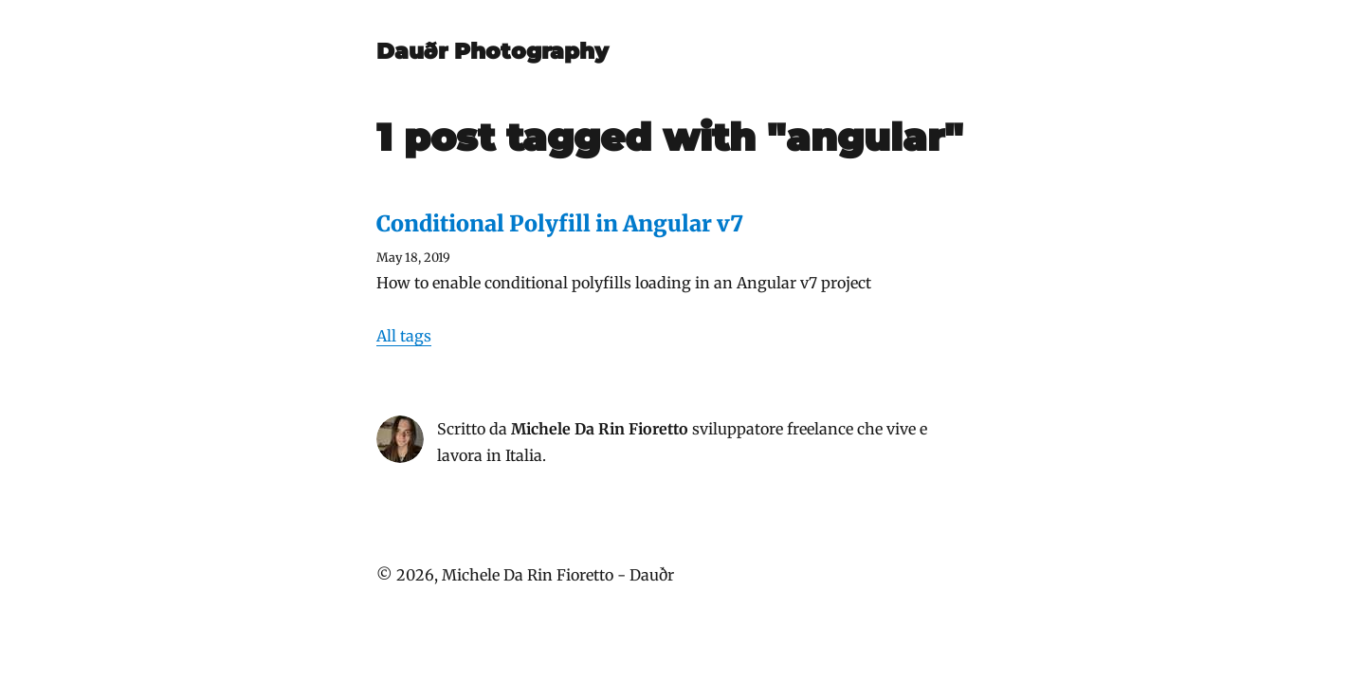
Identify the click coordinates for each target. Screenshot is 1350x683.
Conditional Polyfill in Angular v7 (559, 223)
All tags (403, 335)
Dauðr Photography (492, 51)
